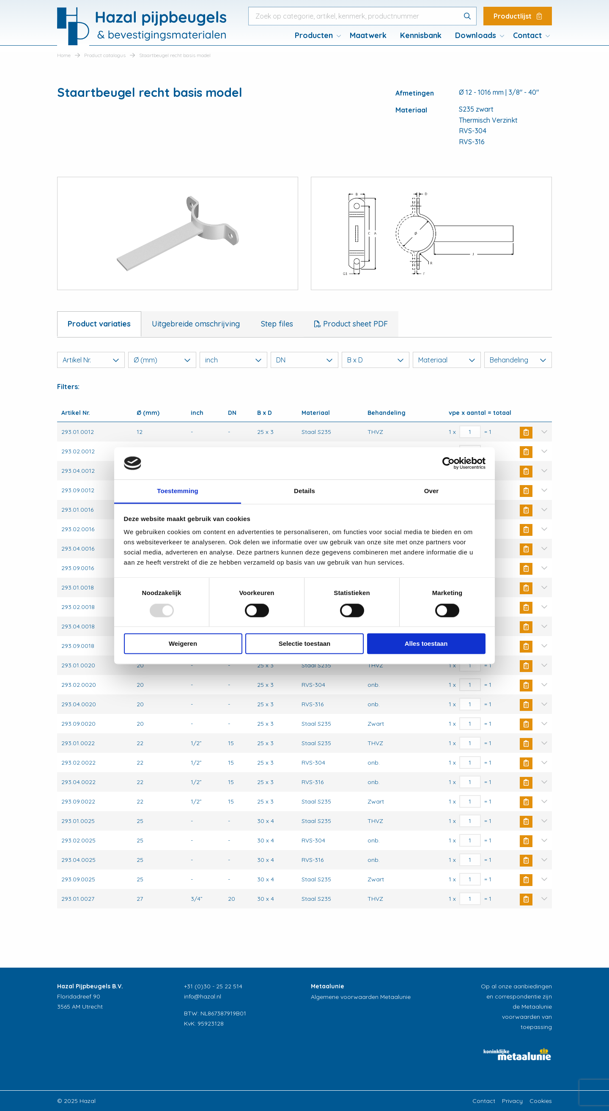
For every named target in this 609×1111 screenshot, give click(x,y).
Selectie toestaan (305, 643)
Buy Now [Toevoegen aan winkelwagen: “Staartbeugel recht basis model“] (526, 433)
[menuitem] (315, 35)
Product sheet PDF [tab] (354, 324)
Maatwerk (368, 35)
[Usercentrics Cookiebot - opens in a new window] (448, 463)
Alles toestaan (426, 643)
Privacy (512, 1100)
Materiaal (446, 360)
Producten (314, 35)
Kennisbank (421, 35)
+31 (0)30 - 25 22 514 (213, 986)
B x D (375, 360)
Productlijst (518, 16)
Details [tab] (304, 491)
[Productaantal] (470, 431)
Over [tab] (431, 491)
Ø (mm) (162, 360)
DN (304, 360)
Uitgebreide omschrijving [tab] (196, 324)
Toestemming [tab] (177, 491)
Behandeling (518, 360)
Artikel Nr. (91, 360)
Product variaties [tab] (99, 324)
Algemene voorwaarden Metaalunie (361, 997)
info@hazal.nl (202, 996)
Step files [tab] (277, 324)
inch (233, 360)
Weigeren (183, 643)
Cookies (540, 1100)
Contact (527, 35)
